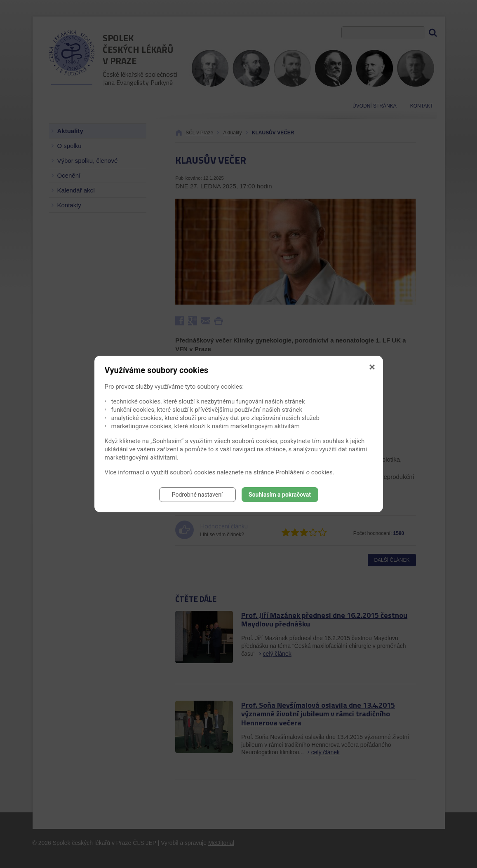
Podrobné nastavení (197, 494)
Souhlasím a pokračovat (280, 494)
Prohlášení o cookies (304, 472)
